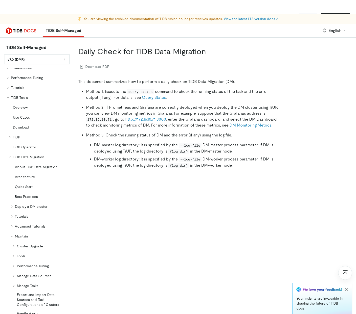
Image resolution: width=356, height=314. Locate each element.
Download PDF (94, 67)
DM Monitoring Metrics (250, 125)
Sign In (308, 17)
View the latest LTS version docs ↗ (251, 5)
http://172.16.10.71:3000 (145, 119)
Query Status (154, 97)
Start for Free (335, 17)
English (334, 30)
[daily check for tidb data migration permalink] (210, 51)
